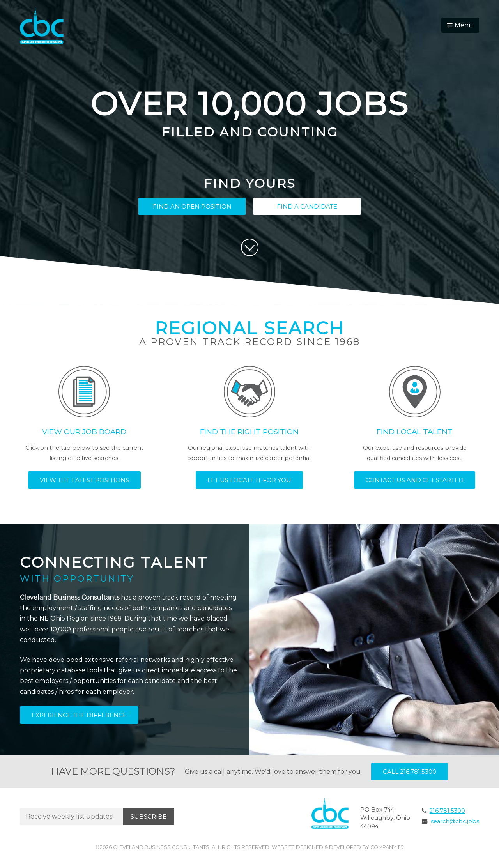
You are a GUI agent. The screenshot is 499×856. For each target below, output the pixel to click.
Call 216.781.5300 (409, 771)
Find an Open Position (192, 206)
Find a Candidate (307, 206)
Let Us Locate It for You (249, 480)
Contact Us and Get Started (415, 480)
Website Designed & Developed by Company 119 (338, 847)
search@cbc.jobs (455, 821)
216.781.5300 (447, 810)
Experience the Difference (79, 715)
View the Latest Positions (84, 480)
